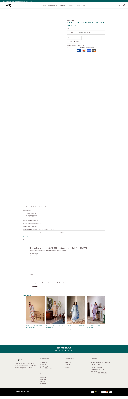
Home (44, 5)
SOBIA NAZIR (71, 20)
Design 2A (41, 229)
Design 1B (47, 229)
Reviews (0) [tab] (46, 206)
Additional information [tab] (37, 206)
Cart (66, 369)
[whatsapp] (72, 353)
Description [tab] (29, 206)
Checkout (68, 371)
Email (32, 282)
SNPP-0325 (54, 229)
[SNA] (65, 353)
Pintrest (42, 384)
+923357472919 (28, 1)
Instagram (43, 380)
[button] (56, 5)
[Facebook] (59, 353)
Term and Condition (46, 371)
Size (71, 32)
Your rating (33, 254)
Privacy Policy (44, 369)
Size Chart (68, 365)
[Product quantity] (75, 38)
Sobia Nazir (36, 220)
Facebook (43, 382)
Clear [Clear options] (90, 32)
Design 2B (35, 229)
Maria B (72, 5)
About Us (43, 367)
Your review (33, 256)
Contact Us (43, 365)
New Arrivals (52, 5)
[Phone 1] (69, 353)
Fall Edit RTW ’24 (37, 223)
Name (32, 277)
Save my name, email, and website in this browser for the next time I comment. (52, 286)
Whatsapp (43, 386)
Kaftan (78, 5)
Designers (62, 5)
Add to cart (74, 42)
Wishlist (67, 367)
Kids (84, 5)
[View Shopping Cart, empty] (123, 5)
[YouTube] (62, 353)
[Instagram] (56, 353)
